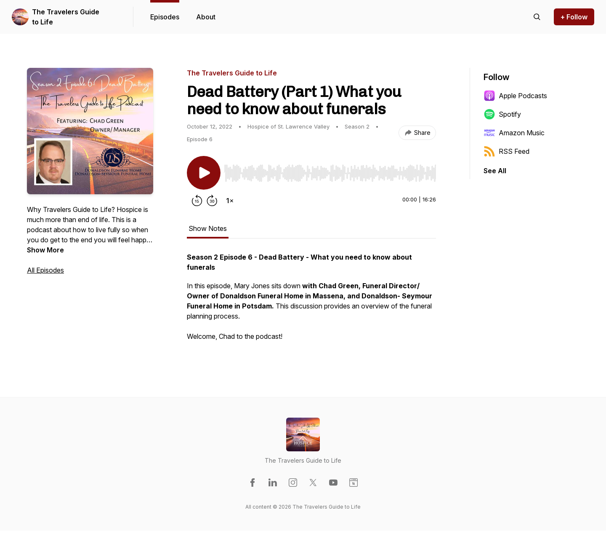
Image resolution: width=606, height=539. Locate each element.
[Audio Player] (330, 170)
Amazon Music (514, 133)
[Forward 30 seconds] (212, 200)
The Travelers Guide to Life (65, 17)
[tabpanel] (311, 301)
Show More (45, 250)
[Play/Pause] (204, 173)
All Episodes (45, 270)
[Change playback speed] (229, 200)
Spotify (502, 114)
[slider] (330, 173)
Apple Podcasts (515, 96)
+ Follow (574, 17)
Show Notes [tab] (208, 228)
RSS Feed (506, 151)
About (205, 17)
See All (495, 170)
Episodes (164, 17)
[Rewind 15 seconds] (197, 200)
